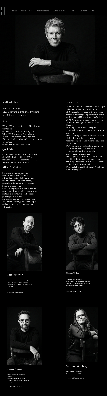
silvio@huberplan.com (73, 291)
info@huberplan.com (14, 115)
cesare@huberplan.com (15, 292)
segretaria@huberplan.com (75, 378)
